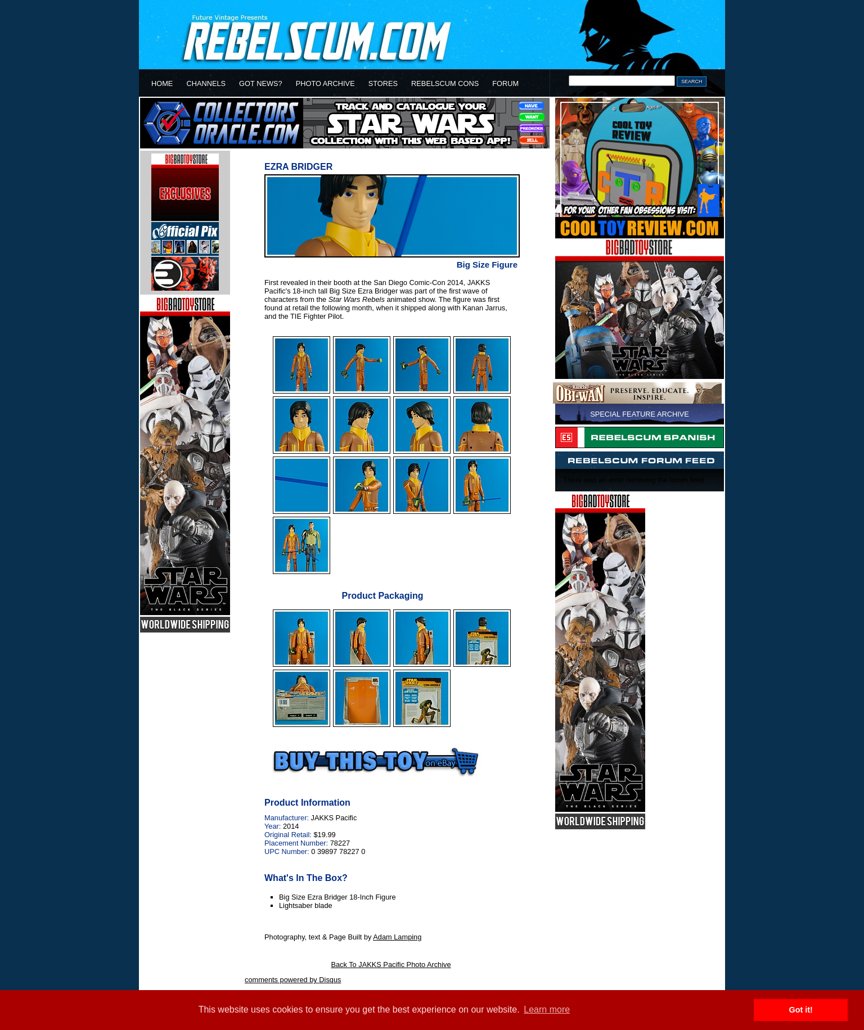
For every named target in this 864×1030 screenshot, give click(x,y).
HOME (162, 83)
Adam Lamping (397, 937)
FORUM (505, 83)
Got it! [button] (801, 1009)
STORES (383, 83)
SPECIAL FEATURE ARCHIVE (639, 414)
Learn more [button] (547, 1009)
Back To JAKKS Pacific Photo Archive (391, 964)
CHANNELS (206, 83)
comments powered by (293, 979)
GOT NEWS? (260, 83)
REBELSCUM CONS (445, 83)
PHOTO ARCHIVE (325, 83)
